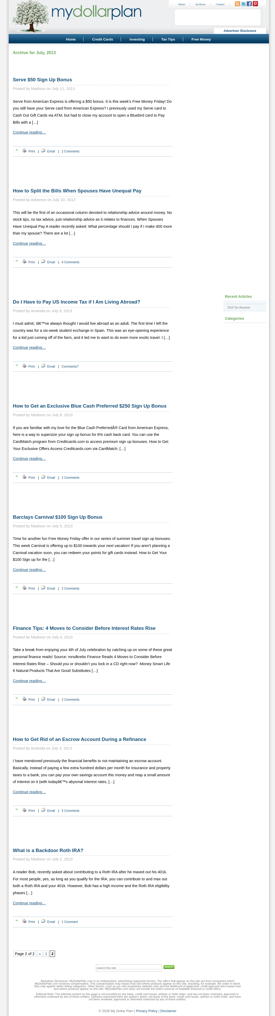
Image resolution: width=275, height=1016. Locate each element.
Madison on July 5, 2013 (52, 526)
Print (31, 151)
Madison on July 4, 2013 (52, 637)
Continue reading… (29, 132)
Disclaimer (168, 1011)
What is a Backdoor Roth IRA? (48, 850)
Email (51, 151)
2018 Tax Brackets (238, 307)
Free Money (201, 39)
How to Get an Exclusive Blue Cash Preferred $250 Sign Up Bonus (90, 406)
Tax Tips (168, 39)
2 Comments (70, 151)
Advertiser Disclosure (240, 31)
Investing (137, 39)
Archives (200, 4)
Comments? (70, 366)
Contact (220, 4)
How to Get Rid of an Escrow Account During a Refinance (79, 739)
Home (71, 39)
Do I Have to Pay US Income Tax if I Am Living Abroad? (76, 302)
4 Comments (70, 262)
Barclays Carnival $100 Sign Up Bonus (57, 517)
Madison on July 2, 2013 (52, 859)
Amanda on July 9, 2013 (51, 311)
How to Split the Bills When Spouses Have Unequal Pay (77, 190)
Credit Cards (102, 39)
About (181, 4)
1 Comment (70, 922)
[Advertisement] (221, 82)
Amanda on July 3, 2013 (51, 748)
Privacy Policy (146, 1011)
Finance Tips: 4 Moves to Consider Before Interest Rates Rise (84, 628)
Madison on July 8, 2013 (52, 415)
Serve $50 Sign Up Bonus (42, 79)
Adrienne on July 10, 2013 (53, 200)
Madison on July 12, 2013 (53, 89)
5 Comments (70, 811)
